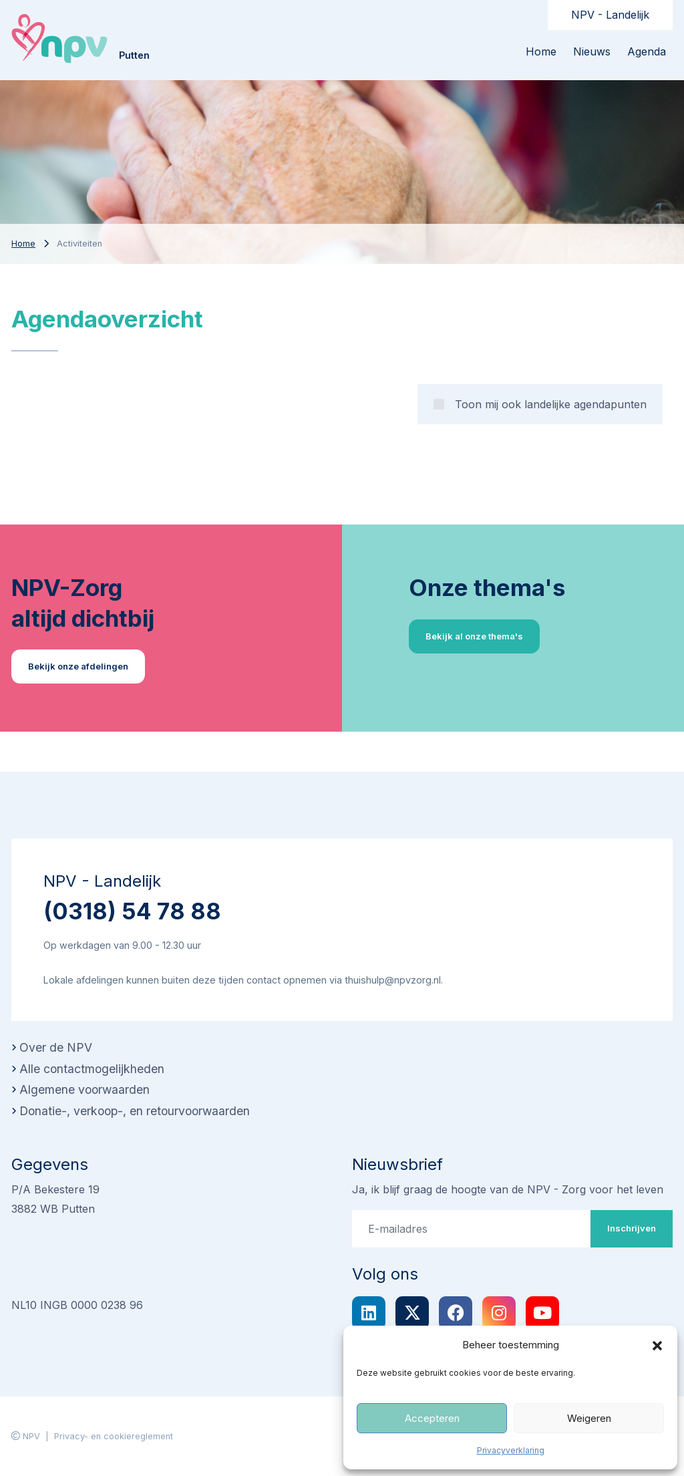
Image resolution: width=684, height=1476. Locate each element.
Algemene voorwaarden (84, 1089)
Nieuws (592, 51)
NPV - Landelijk (610, 14)
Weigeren (589, 1418)
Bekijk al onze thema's (474, 636)
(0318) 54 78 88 (132, 911)
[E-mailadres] (471, 1228)
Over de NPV (55, 1047)
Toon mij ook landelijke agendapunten (551, 404)
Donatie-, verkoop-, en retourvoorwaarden (134, 1111)
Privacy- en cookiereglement (113, 1436)
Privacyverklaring (510, 1450)
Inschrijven (631, 1228)
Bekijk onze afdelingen (78, 666)
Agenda (646, 51)
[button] (657, 1345)
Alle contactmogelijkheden (91, 1069)
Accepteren (432, 1418)
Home (541, 51)
